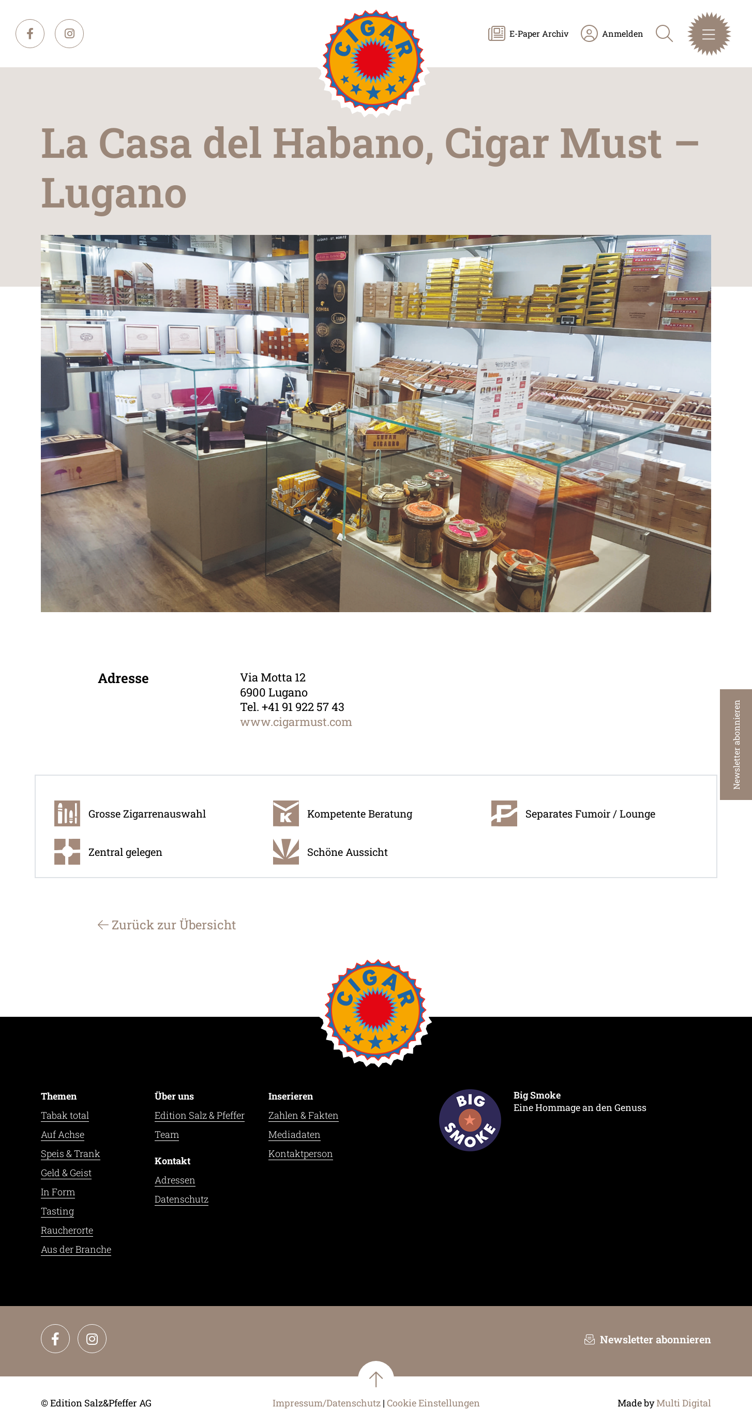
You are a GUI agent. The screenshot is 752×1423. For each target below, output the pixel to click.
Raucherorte (67, 1230)
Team (167, 1134)
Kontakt (172, 1160)
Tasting (57, 1211)
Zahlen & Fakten (303, 1115)
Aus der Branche (76, 1249)
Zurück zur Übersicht (167, 924)
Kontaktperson (300, 1153)
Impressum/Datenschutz (327, 1403)
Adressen (175, 1180)
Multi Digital (683, 1403)
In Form (58, 1191)
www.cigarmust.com (296, 721)
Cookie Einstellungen (433, 1403)
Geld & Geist (66, 1172)
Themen (59, 1096)
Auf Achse (62, 1134)
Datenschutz (181, 1199)
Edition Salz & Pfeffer (200, 1115)
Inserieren (290, 1096)
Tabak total (65, 1115)
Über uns (174, 1096)
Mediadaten (294, 1134)
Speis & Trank (70, 1153)
